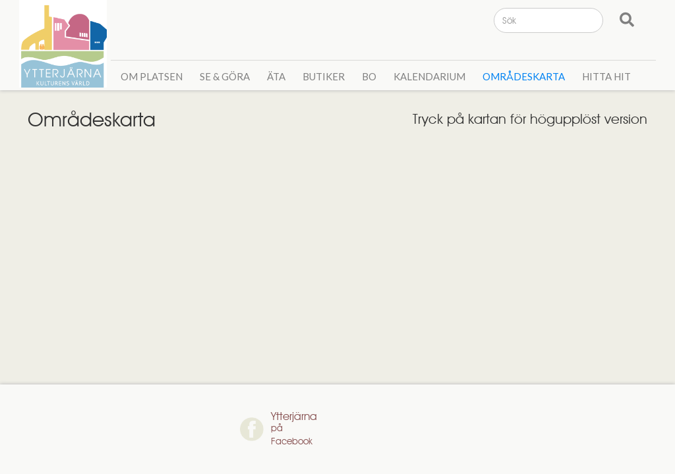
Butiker (324, 76)
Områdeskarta (524, 76)
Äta (276, 76)
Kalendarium (429, 76)
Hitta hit (606, 76)
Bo (369, 76)
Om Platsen (152, 76)
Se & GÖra (225, 76)
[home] (65, 44)
